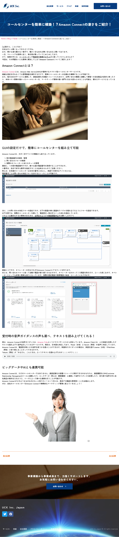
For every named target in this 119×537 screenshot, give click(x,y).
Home (3, 39)
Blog (9, 39)
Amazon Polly (42, 342)
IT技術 (14, 39)
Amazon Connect (8, 71)
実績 (76, 6)
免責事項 (54, 529)
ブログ (69, 6)
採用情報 (85, 6)
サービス (60, 6)
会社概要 (49, 6)
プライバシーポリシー (38, 529)
